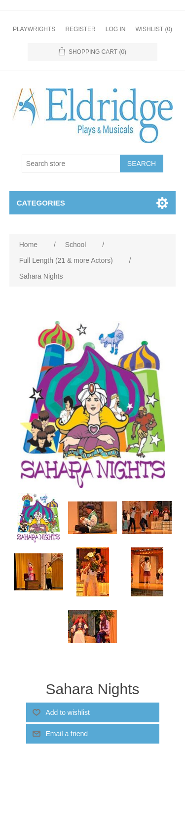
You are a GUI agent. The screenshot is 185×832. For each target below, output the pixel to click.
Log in (116, 29)
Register (80, 29)
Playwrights (34, 29)
